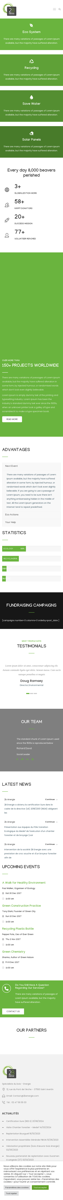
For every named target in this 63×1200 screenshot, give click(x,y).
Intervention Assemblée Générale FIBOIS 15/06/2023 (32, 1139)
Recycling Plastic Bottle (18, 929)
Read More (12, 419)
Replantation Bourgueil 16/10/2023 (23, 1133)
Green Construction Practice (21, 906)
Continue (50, 799)
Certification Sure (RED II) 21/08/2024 (25, 1121)
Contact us (13, 1011)
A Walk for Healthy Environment (23, 883)
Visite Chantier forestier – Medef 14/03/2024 (28, 1127)
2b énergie (9, 799)
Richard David (24, 748)
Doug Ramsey (31, 681)
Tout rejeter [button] (11, 1193)
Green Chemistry (13, 952)
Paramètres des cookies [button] (17, 1187)
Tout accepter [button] (40, 1187)
